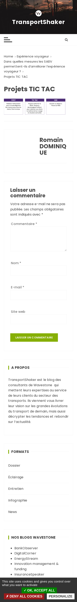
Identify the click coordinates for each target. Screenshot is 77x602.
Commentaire (24, 224)
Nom (16, 263)
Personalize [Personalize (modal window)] (60, 596)
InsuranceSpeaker (29, 574)
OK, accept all (39, 590)
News (12, 511)
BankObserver (26, 548)
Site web (18, 311)
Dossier (14, 465)
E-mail (17, 287)
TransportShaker (38, 22)
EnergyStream (26, 558)
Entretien (15, 488)
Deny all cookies (24, 596)
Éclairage (15, 477)
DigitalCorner (25, 553)
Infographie (17, 500)
